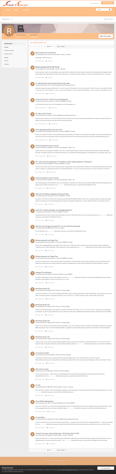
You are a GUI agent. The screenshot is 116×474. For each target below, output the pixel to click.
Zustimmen (105, 468)
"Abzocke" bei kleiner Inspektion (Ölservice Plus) (52, 194)
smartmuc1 (50, 101)
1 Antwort (49, 61)
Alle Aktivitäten (8, 43)
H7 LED (37, 385)
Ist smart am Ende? (42, 353)
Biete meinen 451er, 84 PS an (45, 53)
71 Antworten (53, 123)
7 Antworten (51, 427)
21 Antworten (51, 443)
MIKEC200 (50, 228)
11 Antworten (49, 234)
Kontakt (68, 460)
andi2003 (50, 163)
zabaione (50, 147)
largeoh (49, 435)
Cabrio (62, 228)
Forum (7, 10)
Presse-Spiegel (66, 354)
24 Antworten (49, 250)
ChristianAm (51, 354)
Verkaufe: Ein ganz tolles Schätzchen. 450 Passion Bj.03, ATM (57, 433)
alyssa (49, 274)
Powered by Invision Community (58, 464)
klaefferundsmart (52, 131)
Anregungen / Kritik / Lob (67, 147)
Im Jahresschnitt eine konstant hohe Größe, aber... (53, 83)
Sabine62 (50, 419)
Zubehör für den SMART (65, 274)
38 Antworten (51, 172)
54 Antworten (50, 298)
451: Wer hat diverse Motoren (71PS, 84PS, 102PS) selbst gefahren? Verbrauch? (63, 162)
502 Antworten (52, 156)
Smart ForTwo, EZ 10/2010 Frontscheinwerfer (51, 99)
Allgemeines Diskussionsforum (66, 85)
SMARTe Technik (66, 101)
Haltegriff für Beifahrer (43, 272)
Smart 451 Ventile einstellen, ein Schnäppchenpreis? (53, 210)
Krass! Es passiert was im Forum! (47, 146)
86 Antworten (50, 363)
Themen (6, 60)
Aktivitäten (26, 10)
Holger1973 (50, 290)
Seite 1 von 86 (61, 46)
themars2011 (51, 242)
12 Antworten (49, 395)
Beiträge (6, 64)
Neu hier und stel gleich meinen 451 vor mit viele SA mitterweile (57, 226)
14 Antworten (50, 379)
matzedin (50, 195)
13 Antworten (50, 282)
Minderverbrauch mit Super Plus (46, 240)
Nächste (49, 46)
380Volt (49, 387)
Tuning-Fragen (65, 290)
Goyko (49, 115)
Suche (16, 10)
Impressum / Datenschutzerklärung (55, 460)
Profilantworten (8, 54)
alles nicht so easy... (42, 369)
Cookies (10, 469)
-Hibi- (48, 403)
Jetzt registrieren (107, 2)
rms (36, 54)
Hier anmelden (94, 3)
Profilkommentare (9, 50)
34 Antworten (53, 140)
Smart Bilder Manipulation (44, 401)
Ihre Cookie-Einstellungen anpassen (68, 469)
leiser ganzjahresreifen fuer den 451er (49, 129)
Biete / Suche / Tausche (64, 54)
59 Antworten (49, 220)
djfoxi (49, 212)
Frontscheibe (40, 417)
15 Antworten (49, 204)
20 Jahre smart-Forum (43, 113)
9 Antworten (53, 107)
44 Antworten (50, 93)
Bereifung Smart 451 (42, 288)
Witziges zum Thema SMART (66, 403)
